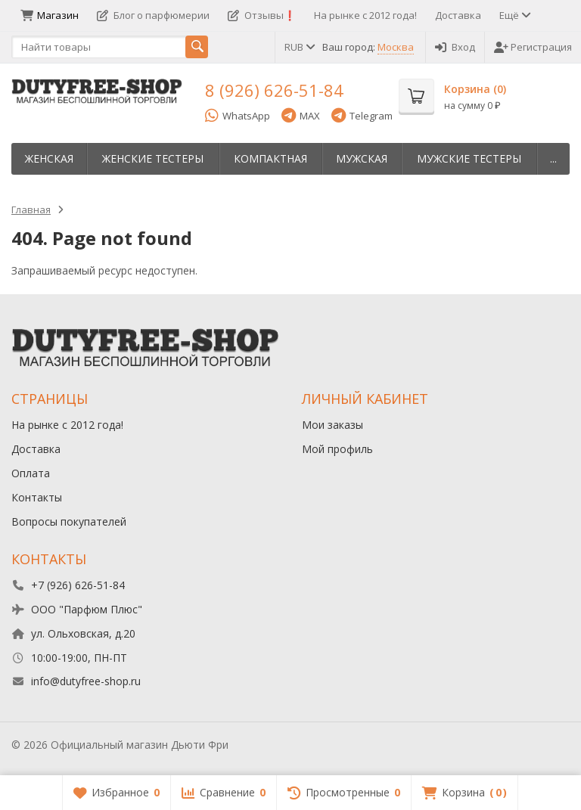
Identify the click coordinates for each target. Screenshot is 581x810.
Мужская (361, 158)
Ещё (514, 15)
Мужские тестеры (469, 158)
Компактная (270, 158)
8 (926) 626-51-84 (274, 90)
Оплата (30, 473)
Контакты (36, 497)
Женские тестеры (153, 158)
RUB (298, 47)
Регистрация (533, 47)
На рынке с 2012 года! (365, 15)
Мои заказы (332, 424)
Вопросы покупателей (68, 521)
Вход (455, 47)
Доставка (458, 15)
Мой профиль (337, 449)
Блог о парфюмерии (153, 15)
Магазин (49, 15)
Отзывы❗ (262, 15)
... (553, 158)
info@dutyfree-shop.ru (86, 681)
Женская (49, 158)
